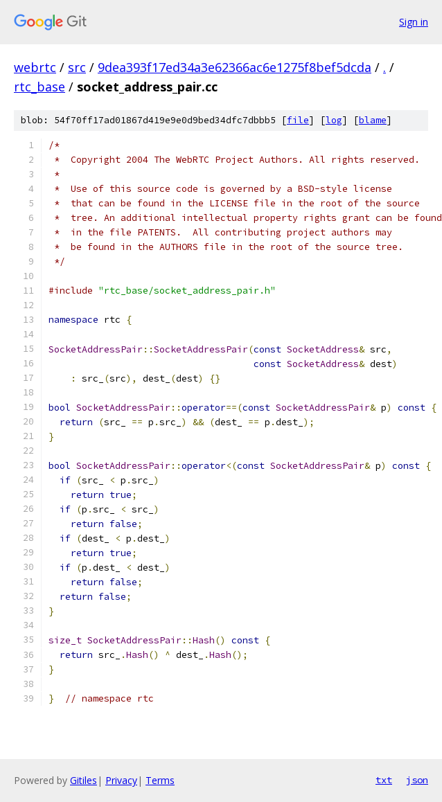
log (334, 120)
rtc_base (39, 86)
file (298, 120)
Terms (160, 780)
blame (373, 120)
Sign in (413, 21)
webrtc (35, 67)
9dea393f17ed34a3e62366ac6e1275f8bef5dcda (234, 67)
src (77, 67)
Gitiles (83, 780)
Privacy (121, 780)
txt (383, 780)
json (417, 780)
